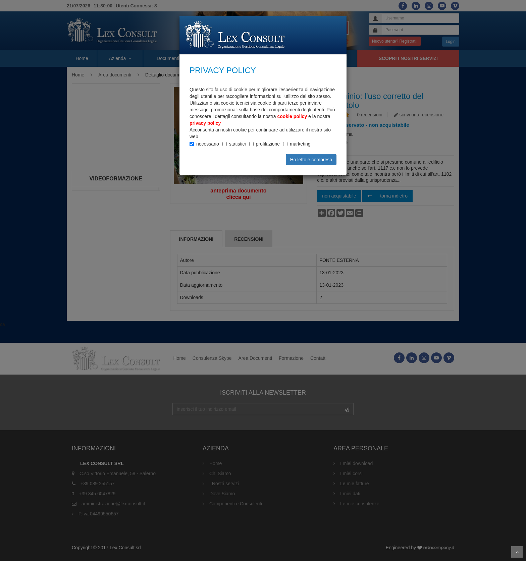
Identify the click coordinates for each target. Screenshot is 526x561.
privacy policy (205, 123)
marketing (300, 144)
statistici (237, 144)
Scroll (517, 552)
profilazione (268, 144)
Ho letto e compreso (311, 159)
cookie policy (292, 116)
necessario (207, 144)
